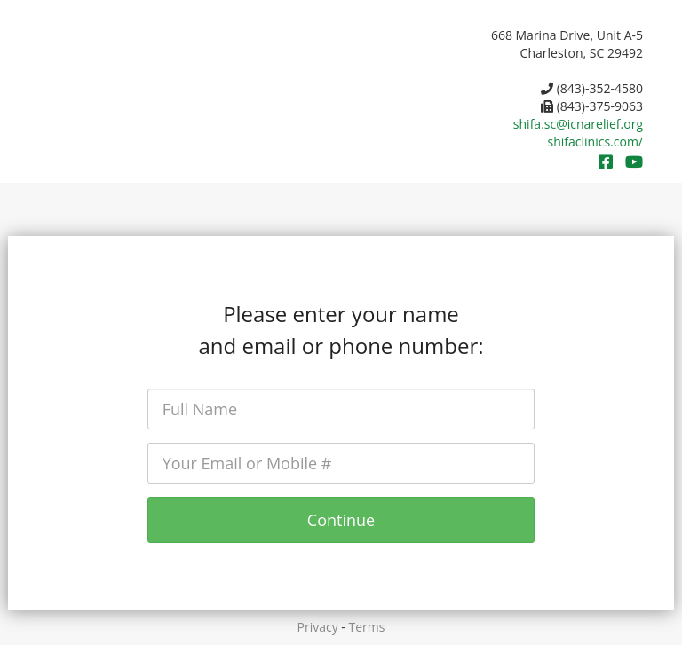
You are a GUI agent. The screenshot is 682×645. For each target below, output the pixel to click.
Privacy (317, 626)
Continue (341, 520)
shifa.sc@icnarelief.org (578, 123)
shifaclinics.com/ (595, 141)
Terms (367, 626)
